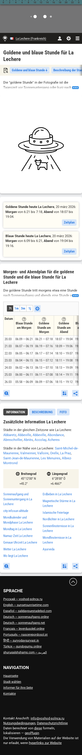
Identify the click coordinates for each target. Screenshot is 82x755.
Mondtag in (17, 529)
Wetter (14, 549)
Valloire (43, 453)
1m (16, 308)
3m (23, 308)
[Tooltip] (24, 319)
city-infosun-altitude (15, 511)
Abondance (55, 435)
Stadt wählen (12, 681)
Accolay (40, 440)
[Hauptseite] (5, 38)
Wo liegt (15, 556)
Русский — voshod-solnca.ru (22, 599)
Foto (63, 412)
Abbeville (24, 435)
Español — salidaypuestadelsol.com (27, 611)
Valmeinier (28, 453)
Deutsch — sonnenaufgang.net (24, 622)
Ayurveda (48, 549)
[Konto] (59, 38)
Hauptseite (10, 676)
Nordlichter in (58, 519)
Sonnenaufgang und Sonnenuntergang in (17, 499)
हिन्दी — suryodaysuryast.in (21, 640)
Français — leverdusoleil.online (23, 628)
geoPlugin (32, 733)
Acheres (54, 440)
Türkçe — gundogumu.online (22, 646)
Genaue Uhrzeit (20, 542)
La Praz (65, 453)
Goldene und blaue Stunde (29, 70)
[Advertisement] (41, 149)
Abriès (28, 440)
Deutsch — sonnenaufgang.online (26, 617)
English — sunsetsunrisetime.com (26, 605)
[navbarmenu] (77, 38)
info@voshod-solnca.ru (47, 718)
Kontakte (9, 693)
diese (38, 728)
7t (10, 308)
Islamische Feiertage (56, 513)
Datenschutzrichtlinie (52, 723)
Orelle (54, 453)
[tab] (15, 412)
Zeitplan (69, 222)
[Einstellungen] (68, 38)
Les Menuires (50, 458)
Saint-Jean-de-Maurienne (21, 458)
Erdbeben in (57, 494)
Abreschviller (12, 440)
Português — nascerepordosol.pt (25, 634)
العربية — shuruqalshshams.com (25, 652)
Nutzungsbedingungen (19, 723)
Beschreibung (42, 412)
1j (29, 308)
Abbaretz (9, 435)
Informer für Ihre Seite (18, 687)
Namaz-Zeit (18, 536)
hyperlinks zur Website (45, 743)
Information (15, 412)
